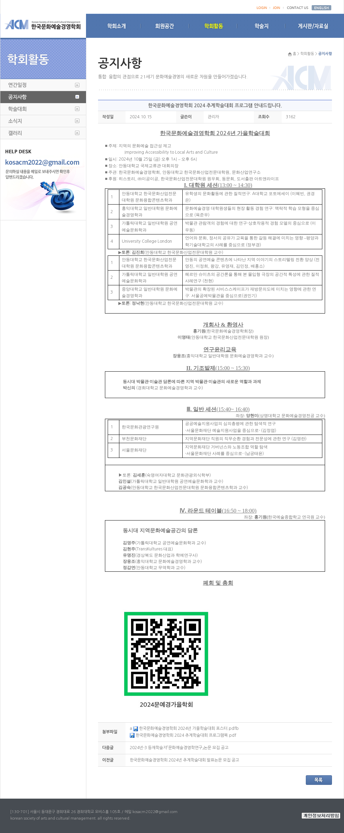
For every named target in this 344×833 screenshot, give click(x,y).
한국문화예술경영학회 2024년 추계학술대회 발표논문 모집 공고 (184, 760)
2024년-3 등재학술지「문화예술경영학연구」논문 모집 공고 (179, 748)
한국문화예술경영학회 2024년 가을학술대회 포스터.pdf (184, 728)
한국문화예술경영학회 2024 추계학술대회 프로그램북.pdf (183, 735)
